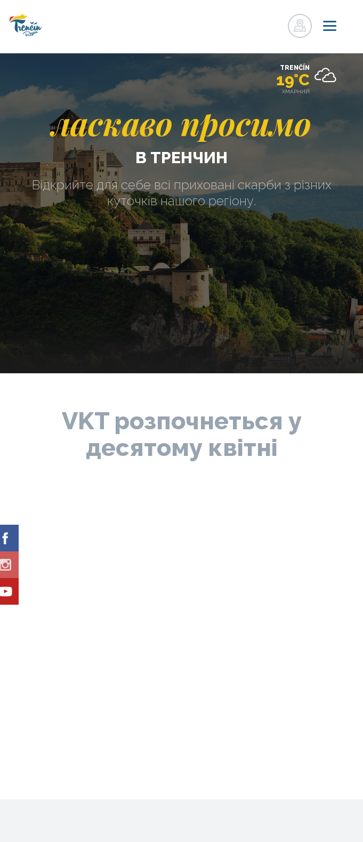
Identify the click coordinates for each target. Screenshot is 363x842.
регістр (253, 23)
